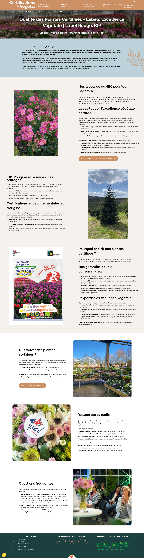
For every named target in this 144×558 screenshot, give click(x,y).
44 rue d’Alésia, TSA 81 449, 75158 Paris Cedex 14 (23, 542)
